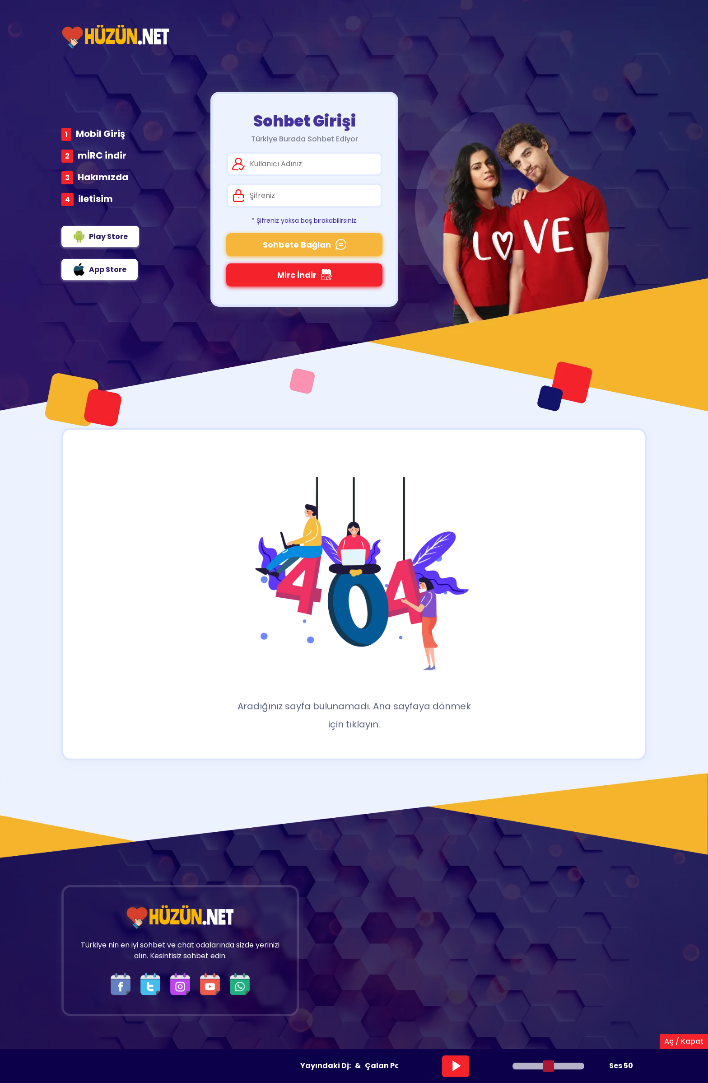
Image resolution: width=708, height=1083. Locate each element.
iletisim (95, 198)
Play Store (100, 236)
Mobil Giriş (100, 133)
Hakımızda (103, 177)
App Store (99, 269)
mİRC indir (102, 155)
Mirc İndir (304, 275)
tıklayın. (363, 724)
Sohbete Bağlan (304, 244)
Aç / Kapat (683, 1041)
